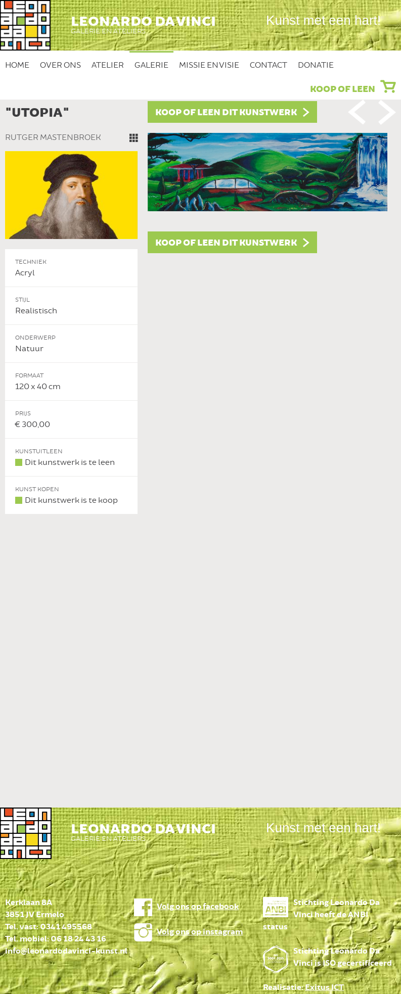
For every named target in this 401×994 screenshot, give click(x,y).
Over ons (60, 65)
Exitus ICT (324, 987)
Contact (268, 65)
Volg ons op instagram (200, 932)
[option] (200, 307)
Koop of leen (342, 89)
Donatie (316, 65)
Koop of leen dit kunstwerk (226, 113)
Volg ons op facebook (198, 907)
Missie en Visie (209, 65)
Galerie (151, 65)
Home (17, 65)
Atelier (108, 65)
